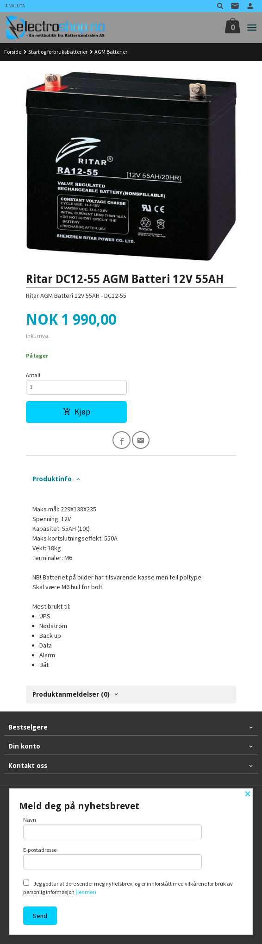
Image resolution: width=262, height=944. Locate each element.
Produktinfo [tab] (52, 479)
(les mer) (85, 891)
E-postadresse (112, 857)
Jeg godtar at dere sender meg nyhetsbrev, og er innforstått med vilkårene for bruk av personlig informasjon (128, 887)
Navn (112, 827)
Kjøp (76, 412)
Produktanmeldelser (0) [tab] (71, 694)
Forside (12, 51)
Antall (33, 374)
